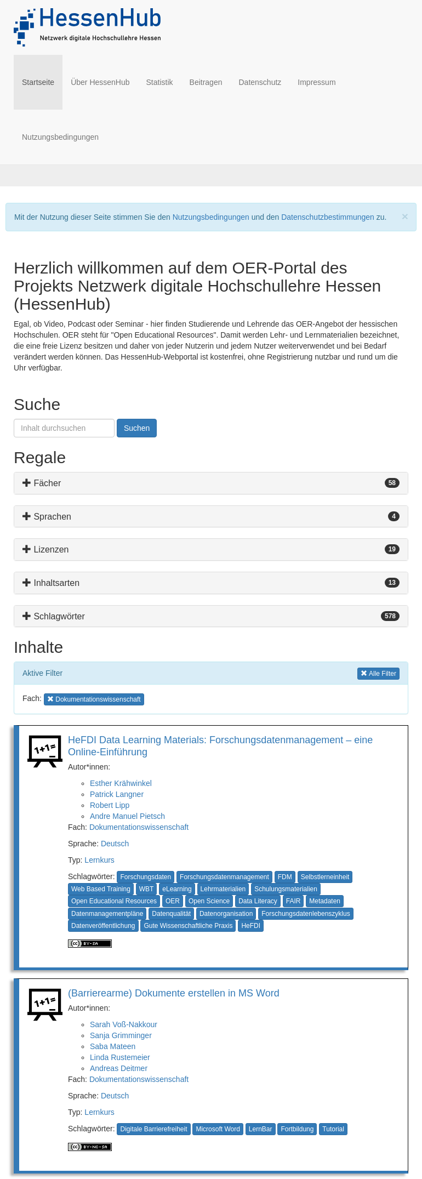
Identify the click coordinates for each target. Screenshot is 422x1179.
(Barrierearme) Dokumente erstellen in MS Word (174, 993)
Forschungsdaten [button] (145, 877)
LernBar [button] (260, 1129)
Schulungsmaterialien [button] (285, 889)
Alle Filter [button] (378, 672)
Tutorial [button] (333, 1129)
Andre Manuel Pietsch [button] (127, 816)
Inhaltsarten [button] (50, 583)
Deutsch (115, 843)
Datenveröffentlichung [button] (103, 926)
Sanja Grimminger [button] (121, 1035)
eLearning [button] (176, 889)
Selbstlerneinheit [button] (325, 877)
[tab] (211, 483)
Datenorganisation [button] (226, 914)
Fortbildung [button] (297, 1129)
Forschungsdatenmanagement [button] (224, 877)
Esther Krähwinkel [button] (121, 783)
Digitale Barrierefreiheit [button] (153, 1129)
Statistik (159, 82)
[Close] (405, 216)
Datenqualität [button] (171, 914)
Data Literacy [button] (257, 901)
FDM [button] (285, 877)
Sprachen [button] (46, 516)
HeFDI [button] (250, 926)
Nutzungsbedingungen (60, 137)
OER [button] (173, 901)
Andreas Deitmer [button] (118, 1068)
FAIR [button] (293, 901)
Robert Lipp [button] (109, 805)
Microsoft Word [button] (217, 1129)
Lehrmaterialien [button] (223, 889)
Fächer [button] (41, 483)
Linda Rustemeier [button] (120, 1057)
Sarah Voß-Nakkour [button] (123, 1024)
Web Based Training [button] (100, 889)
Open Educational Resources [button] (114, 901)
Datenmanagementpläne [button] (107, 914)
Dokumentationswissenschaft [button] (94, 698)
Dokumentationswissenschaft (139, 827)
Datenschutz (259, 82)
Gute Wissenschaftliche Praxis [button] (188, 926)
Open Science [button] (209, 901)
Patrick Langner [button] (117, 794)
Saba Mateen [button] (112, 1046)
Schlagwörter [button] (53, 616)
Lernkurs (99, 860)
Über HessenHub (100, 82)
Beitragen (206, 82)
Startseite (42, 81)
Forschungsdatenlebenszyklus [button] (305, 914)
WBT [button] (146, 889)
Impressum (316, 82)
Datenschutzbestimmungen (327, 217)
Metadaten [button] (324, 901)
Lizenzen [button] (45, 549)
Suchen (137, 428)
